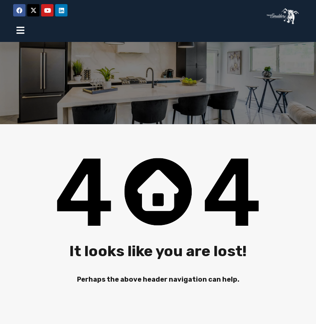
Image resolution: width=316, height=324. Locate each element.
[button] (20, 30)
